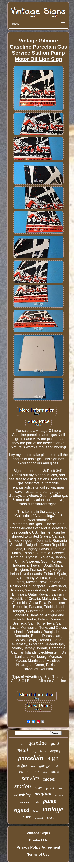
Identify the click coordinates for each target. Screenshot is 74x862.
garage (44, 766)
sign (53, 757)
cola (33, 766)
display (55, 751)
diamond (25, 802)
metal (22, 750)
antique (33, 771)
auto (56, 766)
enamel (39, 817)
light (43, 751)
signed (21, 809)
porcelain (30, 757)
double (59, 795)
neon (21, 744)
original (43, 794)
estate (38, 788)
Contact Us (38, 840)
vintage (52, 809)
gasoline (37, 743)
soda (36, 802)
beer (35, 811)
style (34, 752)
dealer (55, 771)
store (60, 789)
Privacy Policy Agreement (38, 847)
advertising (22, 794)
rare (26, 816)
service (30, 778)
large (20, 771)
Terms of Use (38, 854)
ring (45, 772)
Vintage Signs (38, 833)
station (22, 786)
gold (55, 743)
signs (22, 765)
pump (50, 801)
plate (50, 787)
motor (49, 779)
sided (50, 817)
